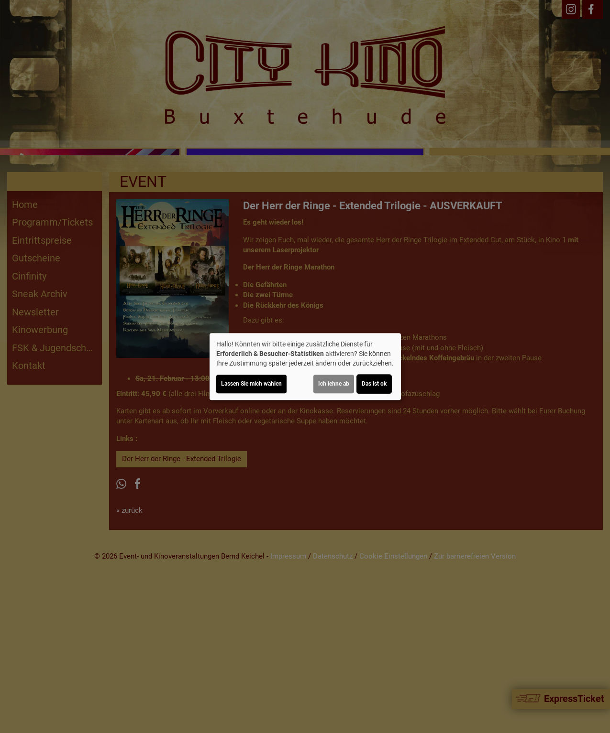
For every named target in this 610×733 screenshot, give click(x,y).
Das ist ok (374, 383)
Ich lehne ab (333, 383)
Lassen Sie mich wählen (251, 383)
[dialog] (305, 366)
